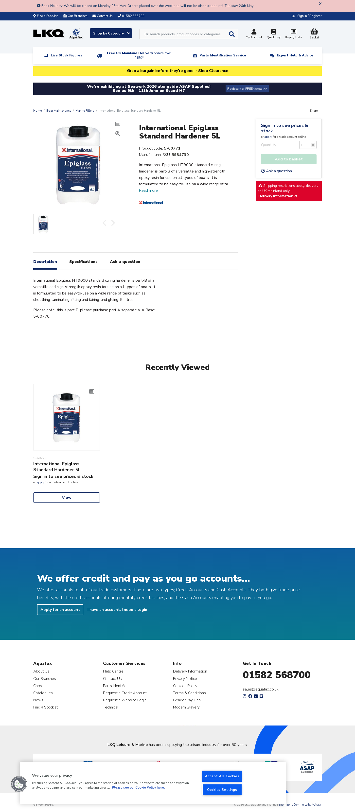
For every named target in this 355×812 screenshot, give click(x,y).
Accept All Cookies (222, 776)
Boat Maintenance (58, 111)
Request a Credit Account (125, 692)
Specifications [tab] (83, 261)
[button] (19, 784)
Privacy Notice (185, 678)
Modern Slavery (186, 707)
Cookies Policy (185, 685)
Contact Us (112, 678)
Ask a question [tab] (125, 261)
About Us (41, 671)
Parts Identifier (115, 685)
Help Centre (113, 671)
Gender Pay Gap (187, 700)
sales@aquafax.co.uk (261, 689)
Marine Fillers (85, 111)
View (66, 497)
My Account (254, 34)
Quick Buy (273, 34)
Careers (40, 685)
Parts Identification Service (222, 55)
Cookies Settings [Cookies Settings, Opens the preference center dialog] (222, 789)
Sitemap (284, 805)
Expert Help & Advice (295, 55)
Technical (110, 707)
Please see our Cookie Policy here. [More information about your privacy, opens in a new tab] (138, 788)
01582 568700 (277, 675)
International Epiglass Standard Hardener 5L (56, 467)
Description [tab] (45, 261)
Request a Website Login (124, 700)
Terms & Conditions (189, 692)
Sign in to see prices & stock (284, 128)
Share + (315, 111)
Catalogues (43, 692)
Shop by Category (111, 33)
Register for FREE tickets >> (247, 88)
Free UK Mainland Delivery (139, 55)
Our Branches (75, 16)
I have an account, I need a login (117, 609)
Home (37, 111)
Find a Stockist (45, 16)
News (38, 700)
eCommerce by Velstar (307, 805)
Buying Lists (293, 34)
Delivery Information (277, 196)
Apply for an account (60, 609)
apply (268, 137)
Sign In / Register (309, 16)
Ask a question (276, 171)
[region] (153, 783)
